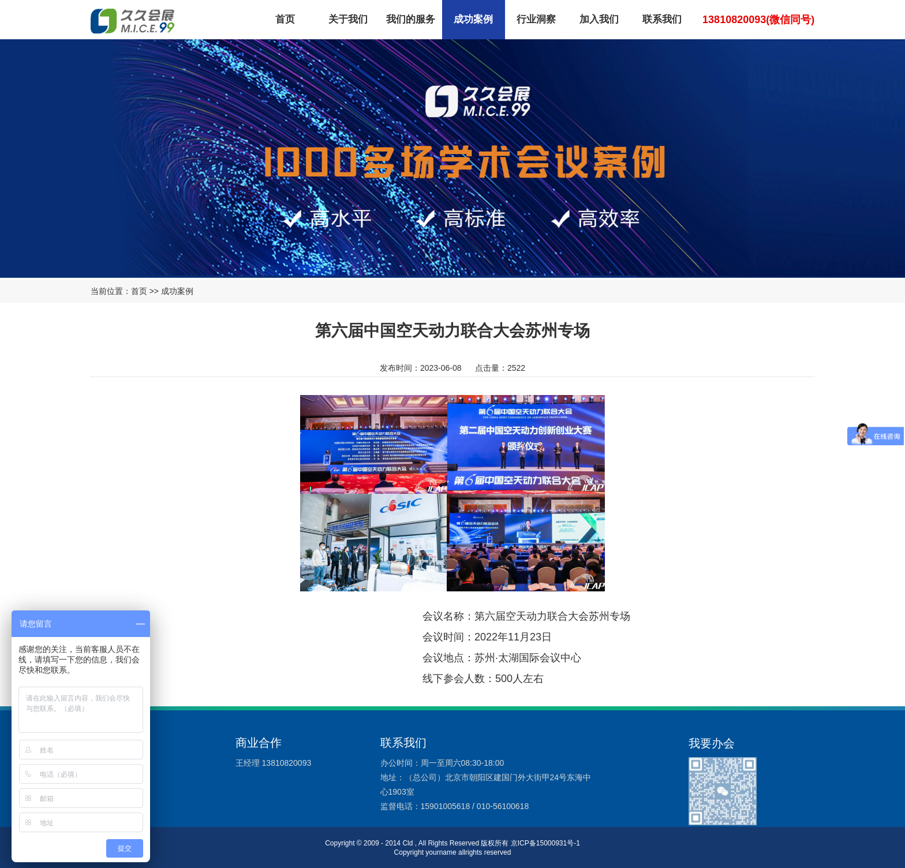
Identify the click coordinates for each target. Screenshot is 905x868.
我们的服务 (410, 19)
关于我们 (348, 19)
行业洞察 (536, 19)
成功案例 (473, 19)
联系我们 (662, 19)
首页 (285, 19)
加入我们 (599, 19)
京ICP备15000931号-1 (545, 843)
